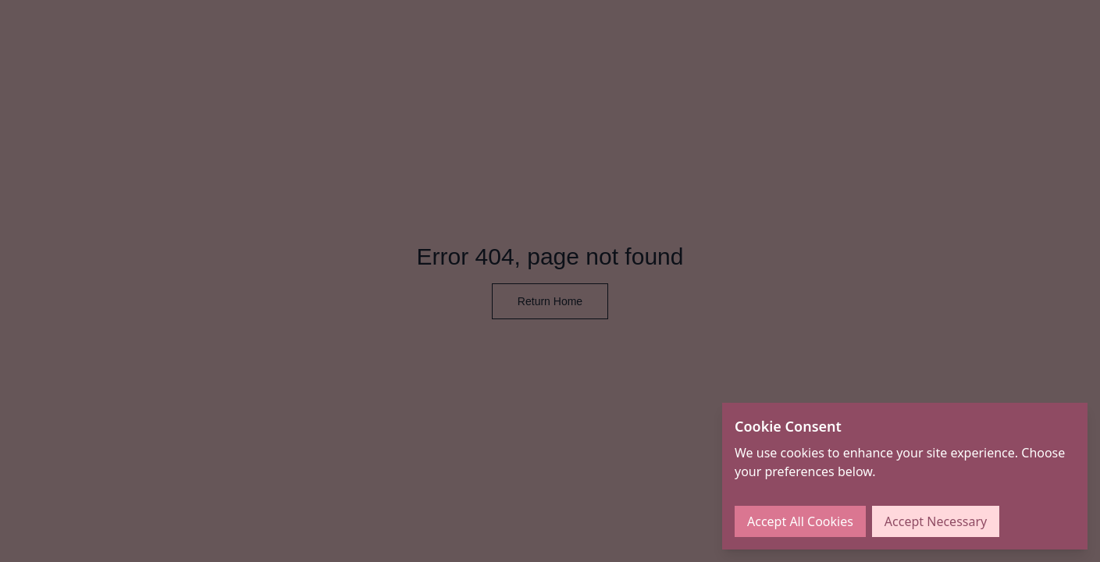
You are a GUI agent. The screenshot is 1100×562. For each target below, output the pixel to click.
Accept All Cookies (800, 521)
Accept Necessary (936, 521)
